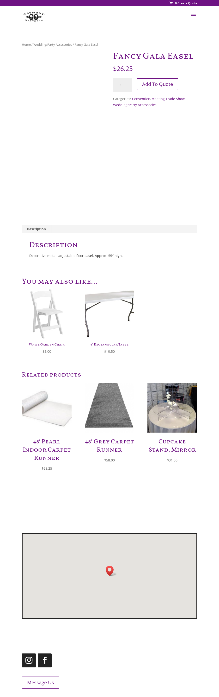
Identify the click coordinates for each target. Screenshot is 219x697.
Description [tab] (36, 229)
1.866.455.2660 (145, 635)
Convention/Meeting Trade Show (158, 98)
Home (26, 44)
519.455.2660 (131, 629)
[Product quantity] (122, 85)
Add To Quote (157, 84)
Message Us (33, 682)
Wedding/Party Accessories (52, 44)
